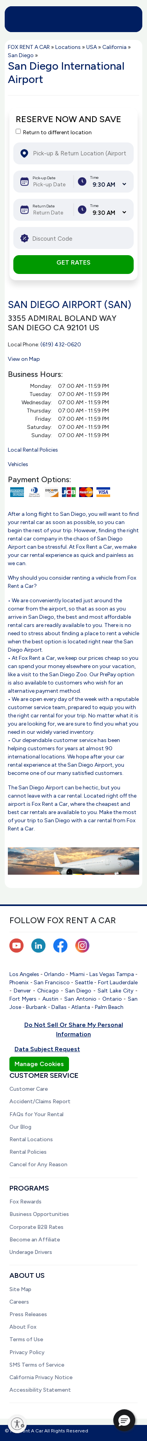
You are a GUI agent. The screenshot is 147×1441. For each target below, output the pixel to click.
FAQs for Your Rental (36, 1114)
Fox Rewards (25, 1201)
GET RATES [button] (73, 262)
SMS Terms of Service (36, 1365)
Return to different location (57, 132)
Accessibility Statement (40, 1390)
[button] (124, 1420)
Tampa (125, 974)
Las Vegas (102, 974)
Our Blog (20, 1127)
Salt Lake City (115, 990)
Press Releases (28, 1314)
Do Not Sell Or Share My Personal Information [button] (73, 1029)
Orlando (54, 974)
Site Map (20, 1289)
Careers (19, 1302)
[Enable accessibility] (17, 1423)
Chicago (48, 990)
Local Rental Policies (33, 450)
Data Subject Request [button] (47, 1049)
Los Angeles (24, 974)
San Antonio (80, 999)
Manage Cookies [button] (39, 1064)
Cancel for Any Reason (38, 1164)
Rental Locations (31, 1139)
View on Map (24, 359)
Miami (77, 974)
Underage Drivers (30, 1252)
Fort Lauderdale (118, 982)
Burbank (36, 1007)
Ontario (112, 999)
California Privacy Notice (41, 1377)
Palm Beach (109, 1007)
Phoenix (19, 982)
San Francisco (52, 982)
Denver (22, 990)
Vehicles (18, 464)
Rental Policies (28, 1152)
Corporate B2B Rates (36, 1227)
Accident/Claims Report (40, 1101)
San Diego (78, 990)
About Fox (22, 1327)
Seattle (84, 982)
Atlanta (80, 1007)
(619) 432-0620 (60, 344)
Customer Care (28, 1089)
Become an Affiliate (34, 1239)
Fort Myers (22, 999)
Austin (50, 999)
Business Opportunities (39, 1214)
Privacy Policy (27, 1352)
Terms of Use (26, 1339)
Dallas (59, 1007)
